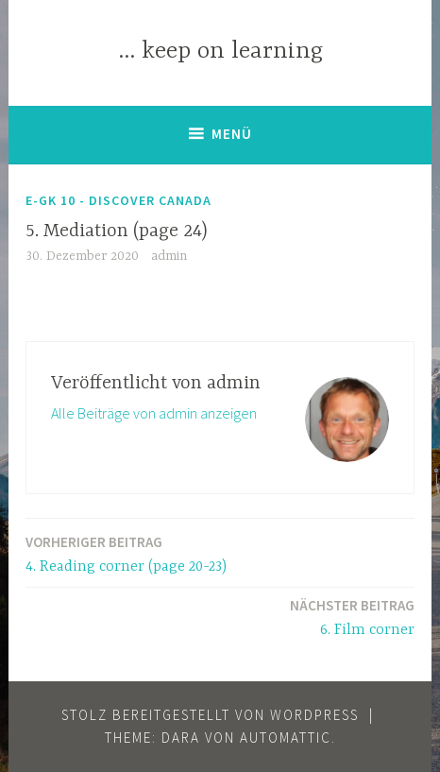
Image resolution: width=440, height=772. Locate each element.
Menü (232, 134)
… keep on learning (220, 51)
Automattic (285, 737)
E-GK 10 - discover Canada (118, 200)
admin (169, 256)
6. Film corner (352, 616)
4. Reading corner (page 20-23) (126, 553)
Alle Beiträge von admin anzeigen (154, 412)
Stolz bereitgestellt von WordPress (210, 715)
